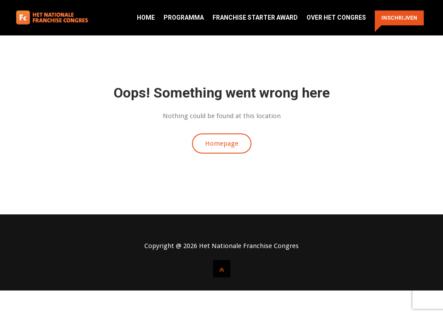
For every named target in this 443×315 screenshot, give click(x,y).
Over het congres (336, 17)
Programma (184, 17)
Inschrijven (399, 18)
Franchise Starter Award (255, 17)
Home (146, 17)
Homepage (221, 143)
